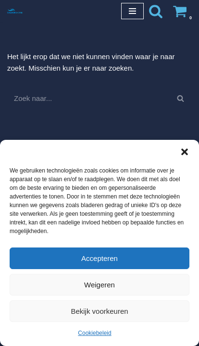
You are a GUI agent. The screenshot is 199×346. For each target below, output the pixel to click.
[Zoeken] (156, 11)
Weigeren (99, 285)
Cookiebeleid (94, 333)
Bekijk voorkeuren (99, 311)
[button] (184, 152)
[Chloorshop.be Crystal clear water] (15, 11)
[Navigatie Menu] (132, 11)
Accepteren (99, 258)
